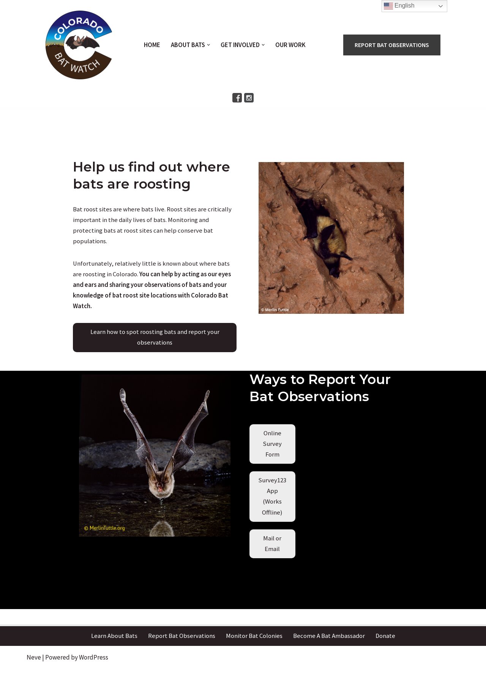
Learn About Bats (113, 642)
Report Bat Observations (181, 642)
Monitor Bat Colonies (254, 642)
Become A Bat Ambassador (329, 642)
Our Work (291, 45)
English (399, 6)
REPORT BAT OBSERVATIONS (392, 45)
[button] (208, 45)
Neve (34, 664)
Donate (386, 642)
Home (152, 45)
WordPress (93, 664)
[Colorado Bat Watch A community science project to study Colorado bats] (78, 45)
